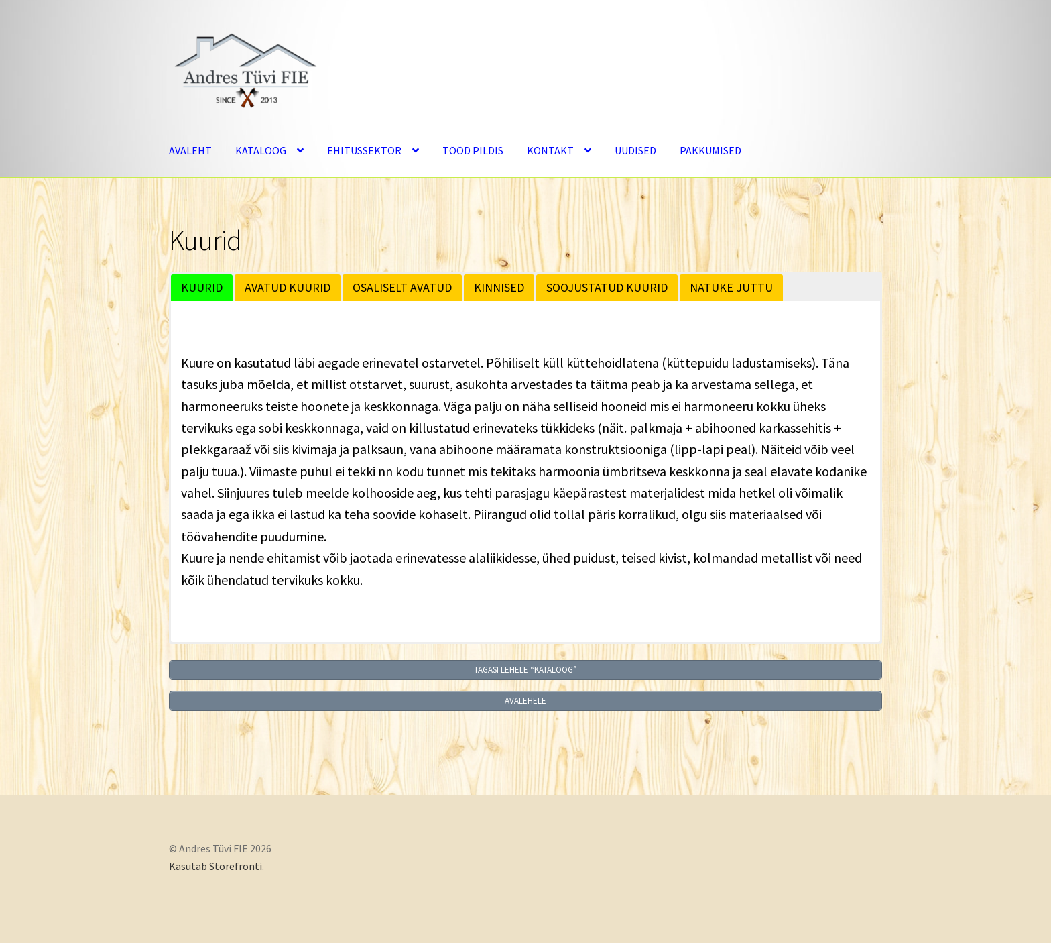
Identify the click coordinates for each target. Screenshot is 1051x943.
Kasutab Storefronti (215, 866)
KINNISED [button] (499, 287)
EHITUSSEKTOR (364, 150)
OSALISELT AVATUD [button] (402, 287)
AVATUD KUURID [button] (287, 287)
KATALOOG (260, 150)
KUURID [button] (202, 287)
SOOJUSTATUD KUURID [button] (607, 287)
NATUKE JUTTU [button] (731, 287)
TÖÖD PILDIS (472, 150)
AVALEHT (190, 150)
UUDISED (635, 150)
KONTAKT (550, 150)
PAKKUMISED (710, 150)
